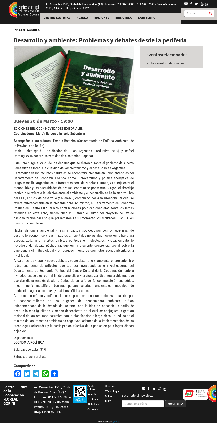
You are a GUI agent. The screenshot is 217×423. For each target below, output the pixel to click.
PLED (108, 401)
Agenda (82, 18)
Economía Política (29, 342)
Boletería (110, 396)
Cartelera (146, 18)
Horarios (110, 386)
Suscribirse (175, 403)
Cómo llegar (112, 391)
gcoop (116, 422)
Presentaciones (27, 30)
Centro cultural (57, 18)
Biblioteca (123, 18)
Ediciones (101, 18)
